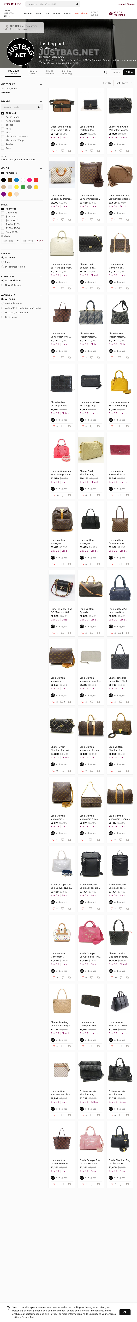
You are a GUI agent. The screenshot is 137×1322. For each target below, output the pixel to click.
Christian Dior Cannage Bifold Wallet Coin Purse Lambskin (60, 404)
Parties (67, 13)
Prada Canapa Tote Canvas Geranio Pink (90, 1162)
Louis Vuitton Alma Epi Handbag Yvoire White (61, 266)
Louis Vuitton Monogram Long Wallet (88, 1024)
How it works (95, 13)
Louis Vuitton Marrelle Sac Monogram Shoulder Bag (116, 266)
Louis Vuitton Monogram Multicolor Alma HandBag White (59, 955)
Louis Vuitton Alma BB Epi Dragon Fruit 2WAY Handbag (61, 473)
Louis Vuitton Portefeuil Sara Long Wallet (117, 473)
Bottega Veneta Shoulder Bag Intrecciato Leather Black (90, 1093)
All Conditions (11, 280)
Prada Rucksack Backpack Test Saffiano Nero (117, 886)
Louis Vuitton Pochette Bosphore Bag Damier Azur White (61, 1093)
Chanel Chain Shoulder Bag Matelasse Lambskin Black (88, 266)
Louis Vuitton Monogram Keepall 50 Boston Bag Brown (119, 817)
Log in (121, 4)
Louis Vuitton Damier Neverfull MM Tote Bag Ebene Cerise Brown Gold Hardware (61, 335)
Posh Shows (81, 13)
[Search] (56, 4)
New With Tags (11, 285)
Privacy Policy (29, 1317)
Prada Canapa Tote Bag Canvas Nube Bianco (61, 886)
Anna (6, 148)
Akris (6, 128)
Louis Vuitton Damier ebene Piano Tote (116, 542)
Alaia (6, 132)
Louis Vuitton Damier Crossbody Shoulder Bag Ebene (90, 197)
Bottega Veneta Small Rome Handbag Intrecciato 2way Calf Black (118, 1093)
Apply (39, 240)
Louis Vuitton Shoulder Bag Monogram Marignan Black (117, 748)
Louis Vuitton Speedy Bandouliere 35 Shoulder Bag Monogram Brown (89, 610)
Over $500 (9, 232)
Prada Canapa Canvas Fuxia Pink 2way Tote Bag (89, 955)
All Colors (9, 172)
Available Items (11, 303)
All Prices (8, 208)
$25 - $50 (9, 216)
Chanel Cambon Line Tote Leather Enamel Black (118, 955)
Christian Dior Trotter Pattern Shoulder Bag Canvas (116, 335)
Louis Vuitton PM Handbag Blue (118, 610)
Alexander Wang (12, 140)
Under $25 (9, 212)
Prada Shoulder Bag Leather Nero (119, 1162)
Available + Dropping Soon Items (21, 308)
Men (38, 13)
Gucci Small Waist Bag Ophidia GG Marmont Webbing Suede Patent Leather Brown (61, 128)
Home (56, 13)
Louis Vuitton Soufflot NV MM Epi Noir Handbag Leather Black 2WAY (119, 1024)
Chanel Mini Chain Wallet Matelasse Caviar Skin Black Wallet (119, 128)
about (116, 72)
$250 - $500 (10, 228)
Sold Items (9, 317)
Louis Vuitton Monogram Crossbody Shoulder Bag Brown (58, 679)
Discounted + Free (13, 266)
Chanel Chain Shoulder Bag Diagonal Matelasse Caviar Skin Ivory (90, 473)
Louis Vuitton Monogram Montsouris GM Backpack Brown (60, 542)
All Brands (9, 113)
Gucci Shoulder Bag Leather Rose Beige (119, 197)
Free (5, 262)
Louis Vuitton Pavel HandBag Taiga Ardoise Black (90, 404)
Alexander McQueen (14, 136)
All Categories (9, 88)
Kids (47, 13)
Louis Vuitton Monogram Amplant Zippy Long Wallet (90, 679)
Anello (7, 144)
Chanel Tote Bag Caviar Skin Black (118, 679)
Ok (124, 1312)
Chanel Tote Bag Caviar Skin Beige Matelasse (60, 1024)
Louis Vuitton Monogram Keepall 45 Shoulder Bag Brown (90, 748)
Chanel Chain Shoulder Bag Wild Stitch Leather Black (61, 748)
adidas (7, 124)
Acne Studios (10, 120)
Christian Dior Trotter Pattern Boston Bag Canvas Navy (90, 335)
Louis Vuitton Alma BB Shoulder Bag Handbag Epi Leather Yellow (119, 404)
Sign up (131, 4)
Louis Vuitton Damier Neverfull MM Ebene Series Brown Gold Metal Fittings (60, 1162)
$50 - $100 (9, 220)
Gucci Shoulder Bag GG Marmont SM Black (61, 610)
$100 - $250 (10, 224)
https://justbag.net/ (53, 56)
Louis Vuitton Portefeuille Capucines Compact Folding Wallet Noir (89, 128)
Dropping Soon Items (14, 312)
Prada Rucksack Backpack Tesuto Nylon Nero (89, 886)
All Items (8, 257)
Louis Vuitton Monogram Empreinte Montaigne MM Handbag (88, 542)
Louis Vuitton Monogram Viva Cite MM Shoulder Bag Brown (89, 817)
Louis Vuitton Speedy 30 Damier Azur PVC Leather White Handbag (61, 197)
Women (28, 13)
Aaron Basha (10, 116)
